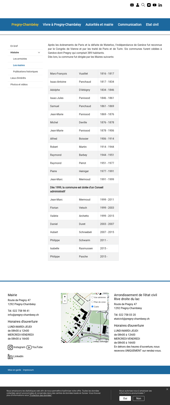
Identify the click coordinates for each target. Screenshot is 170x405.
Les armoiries (20, 89)
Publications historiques (25, 102)
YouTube (34, 378)
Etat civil (152, 25)
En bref (14, 77)
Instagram (16, 378)
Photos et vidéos (19, 115)
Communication (129, 25)
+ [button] (65, 328)
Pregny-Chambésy (24, 25)
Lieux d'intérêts (18, 109)
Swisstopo (104, 372)
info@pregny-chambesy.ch (23, 345)
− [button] (65, 332)
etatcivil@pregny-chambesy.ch (132, 349)
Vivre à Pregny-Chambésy (62, 25)
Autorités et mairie (99, 25)
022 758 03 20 (127, 345)
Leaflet (95, 372)
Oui (125, 398)
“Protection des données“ (40, 395)
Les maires (26, 95)
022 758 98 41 (21, 341)
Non (138, 398)
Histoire (14, 83)
